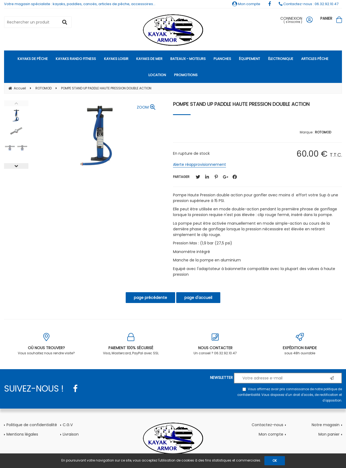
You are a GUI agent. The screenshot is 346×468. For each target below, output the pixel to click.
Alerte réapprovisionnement (199, 164)
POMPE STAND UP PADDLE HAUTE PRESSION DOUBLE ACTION (241, 104)
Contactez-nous (267, 424)
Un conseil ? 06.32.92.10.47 (215, 344)
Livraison (71, 434)
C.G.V (68, 424)
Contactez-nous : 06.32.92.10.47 (308, 3)
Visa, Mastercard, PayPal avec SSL (131, 344)
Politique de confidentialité (31, 424)
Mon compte (246, 3)
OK (274, 460)
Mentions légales (22, 434)
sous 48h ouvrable (300, 344)
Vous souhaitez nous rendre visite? (46, 344)
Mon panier (329, 434)
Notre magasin (326, 424)
